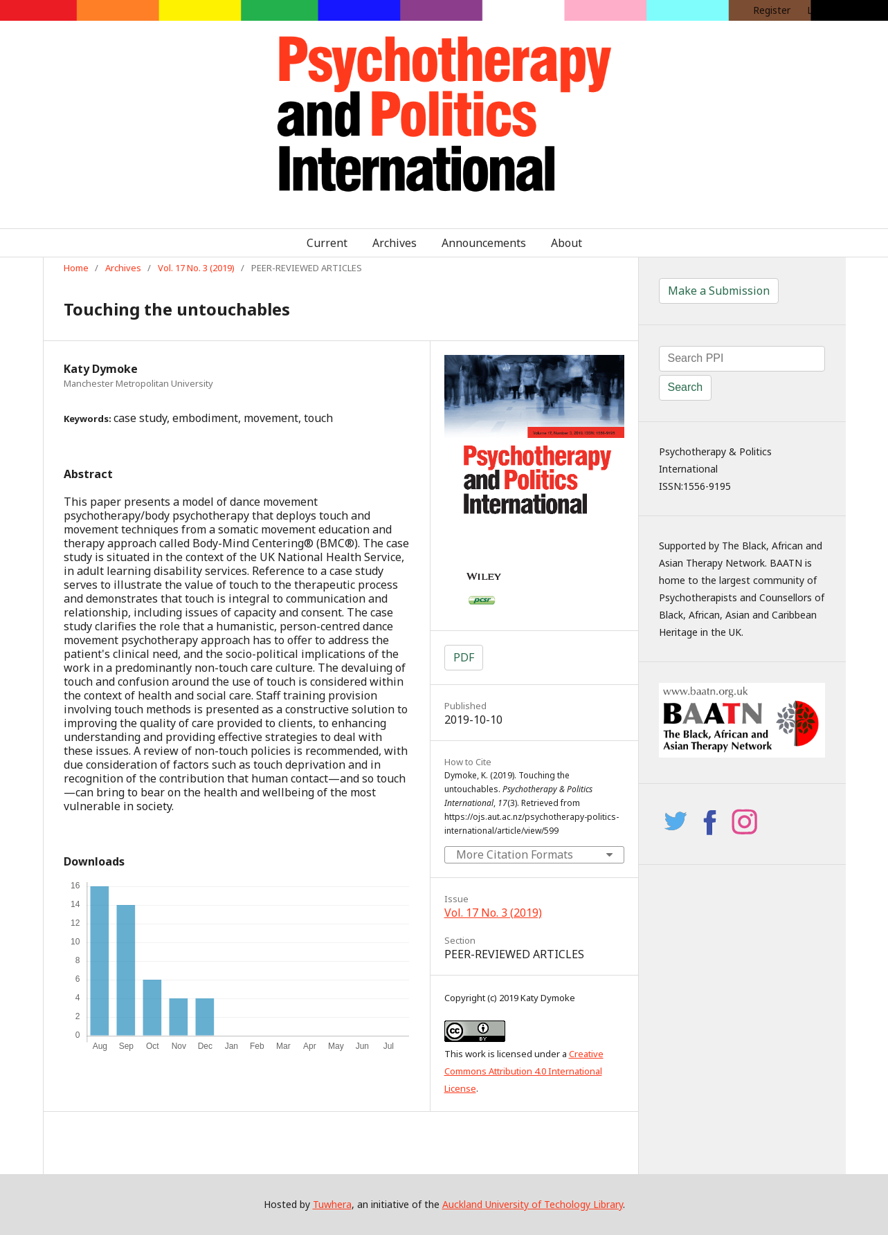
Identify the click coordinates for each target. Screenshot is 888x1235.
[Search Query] (742, 359)
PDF (463, 657)
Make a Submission (719, 290)
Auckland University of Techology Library (532, 1204)
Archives (394, 242)
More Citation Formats (514, 854)
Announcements (484, 242)
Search (685, 387)
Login (819, 10)
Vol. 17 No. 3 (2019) (196, 268)
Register (771, 10)
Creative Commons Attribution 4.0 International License (524, 1071)
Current (327, 242)
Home (76, 268)
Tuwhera (332, 1204)
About (566, 242)
